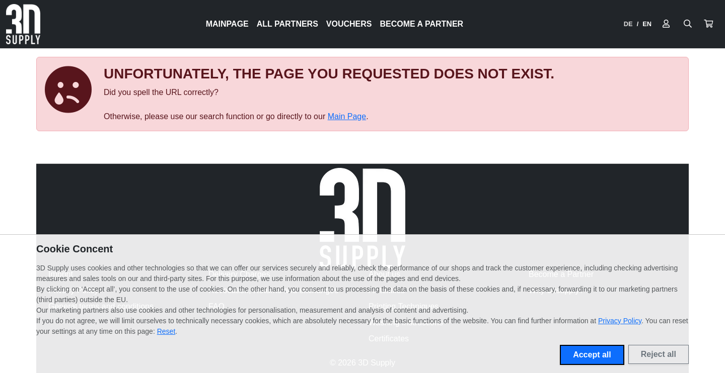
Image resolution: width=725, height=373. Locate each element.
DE (628, 24)
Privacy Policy (619, 321)
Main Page (347, 116)
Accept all (592, 354)
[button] (708, 24)
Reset (166, 331)
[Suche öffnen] (688, 24)
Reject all (658, 354)
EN (646, 24)
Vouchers (349, 24)
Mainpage (227, 24)
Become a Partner (422, 24)
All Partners (287, 24)
